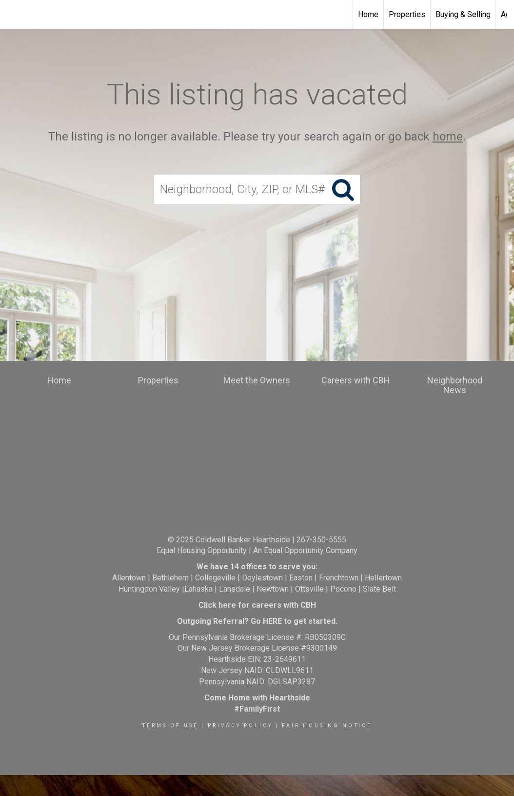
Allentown (129, 577)
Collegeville (215, 577)
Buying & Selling (463, 14)
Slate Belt (379, 589)
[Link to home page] (12, 14)
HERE (272, 621)
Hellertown (383, 577)
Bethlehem (170, 577)
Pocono (343, 589)
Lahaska (198, 589)
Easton (301, 577)
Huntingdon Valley (149, 589)
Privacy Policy (240, 725)
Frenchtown (338, 577)
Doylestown (262, 577)
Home (368, 14)
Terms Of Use (170, 725)
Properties (407, 14)
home (448, 136)
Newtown (273, 589)
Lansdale (234, 589)
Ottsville (309, 589)
